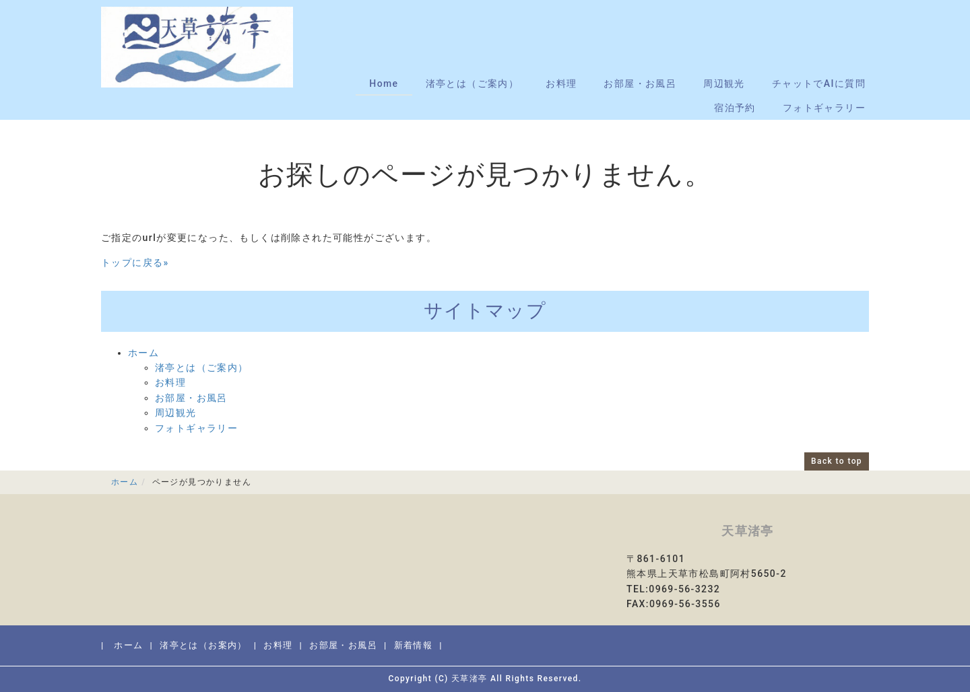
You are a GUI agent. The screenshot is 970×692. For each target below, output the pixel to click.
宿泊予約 (735, 107)
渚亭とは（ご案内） (472, 83)
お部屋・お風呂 (640, 83)
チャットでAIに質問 (819, 83)
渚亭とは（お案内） (203, 645)
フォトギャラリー (824, 107)
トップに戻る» (135, 262)
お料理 (561, 83)
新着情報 (413, 645)
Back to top (836, 461)
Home (383, 83)
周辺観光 (724, 83)
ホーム (143, 352)
